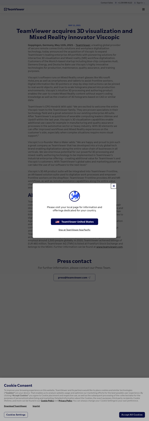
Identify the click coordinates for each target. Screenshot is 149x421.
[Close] (113, 186)
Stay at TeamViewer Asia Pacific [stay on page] (74, 229)
